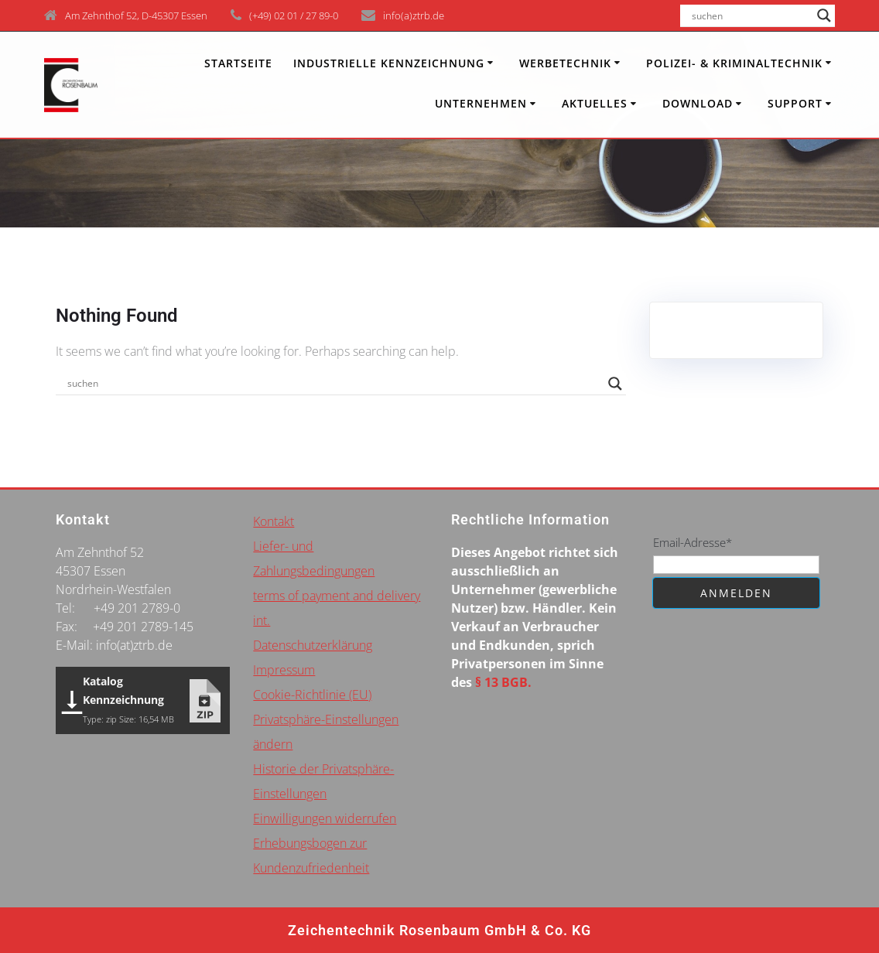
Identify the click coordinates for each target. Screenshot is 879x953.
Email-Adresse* (692, 542)
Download (697, 103)
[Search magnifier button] (824, 15)
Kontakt (273, 521)
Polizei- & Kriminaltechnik (734, 63)
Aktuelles (595, 103)
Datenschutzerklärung (312, 645)
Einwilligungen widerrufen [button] (324, 818)
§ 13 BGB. (503, 682)
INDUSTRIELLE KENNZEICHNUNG (388, 63)
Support (795, 103)
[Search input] (750, 15)
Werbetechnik (565, 63)
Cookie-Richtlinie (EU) (312, 694)
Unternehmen (481, 103)
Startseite (238, 63)
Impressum (284, 669)
